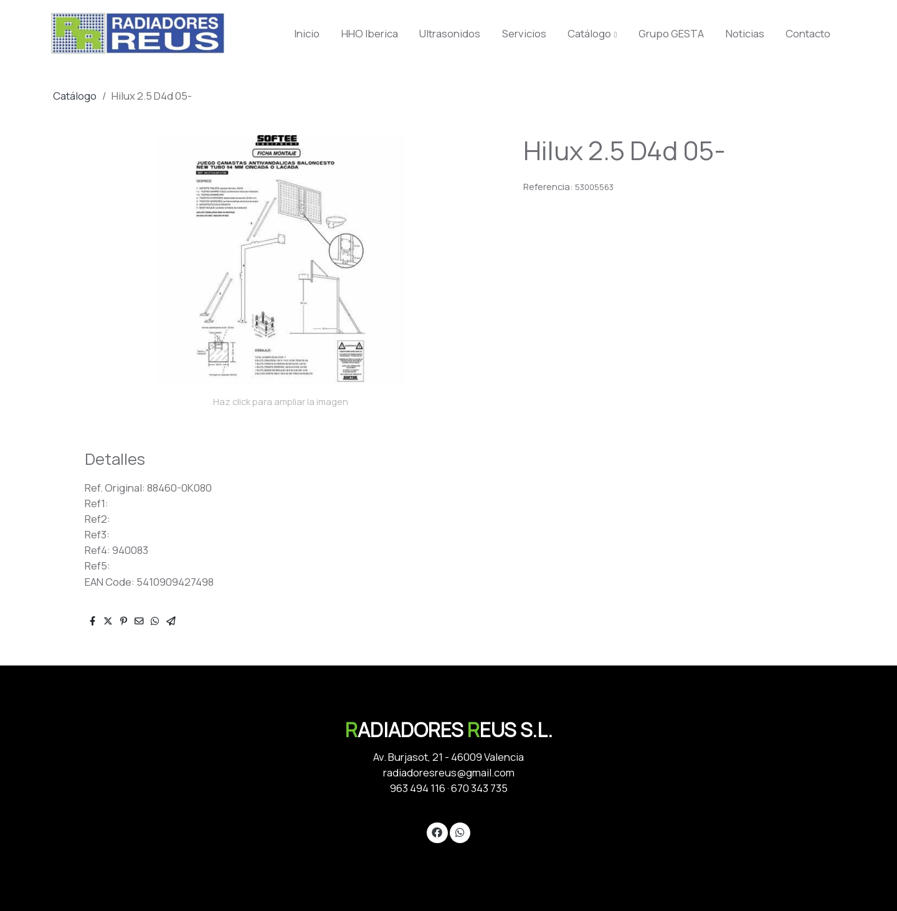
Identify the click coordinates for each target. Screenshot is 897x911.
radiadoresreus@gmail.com (449, 772)
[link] (137, 33)
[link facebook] (437, 831)
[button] (593, 34)
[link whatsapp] (460, 831)
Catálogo (75, 95)
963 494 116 (417, 788)
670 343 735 (479, 788)
